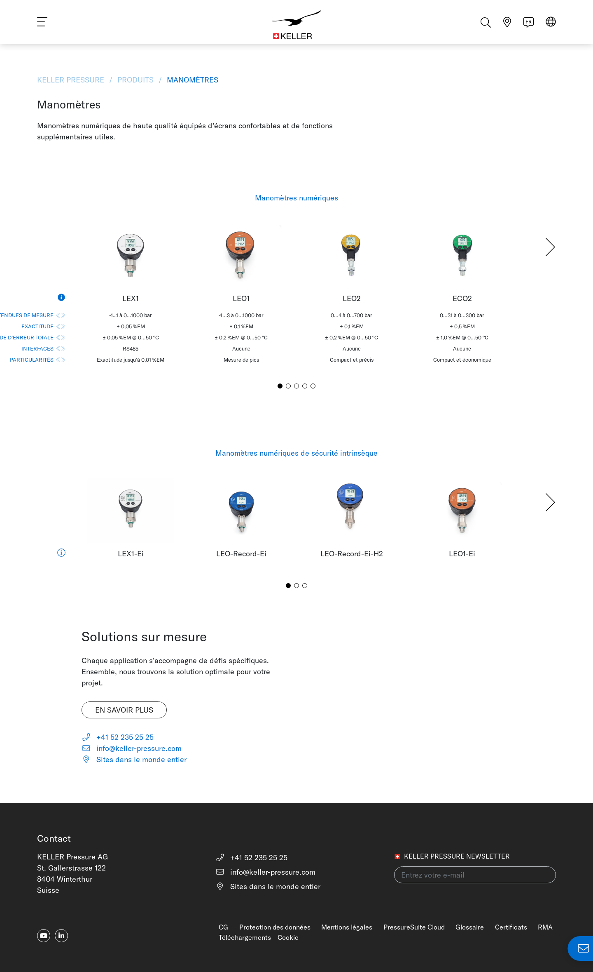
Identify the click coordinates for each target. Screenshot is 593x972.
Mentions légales (346, 927)
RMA (545, 927)
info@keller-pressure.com (132, 748)
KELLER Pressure (71, 80)
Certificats (511, 927)
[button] (550, 247)
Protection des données (275, 927)
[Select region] (551, 25)
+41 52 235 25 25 (118, 737)
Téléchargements (245, 937)
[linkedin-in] (61, 935)
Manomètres (191, 80)
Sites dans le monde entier (134, 759)
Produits (135, 80)
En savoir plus (124, 710)
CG (223, 927)
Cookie (288, 937)
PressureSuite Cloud (414, 927)
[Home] (296, 24)
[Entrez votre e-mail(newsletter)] (475, 874)
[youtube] (43, 935)
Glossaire (469, 927)
